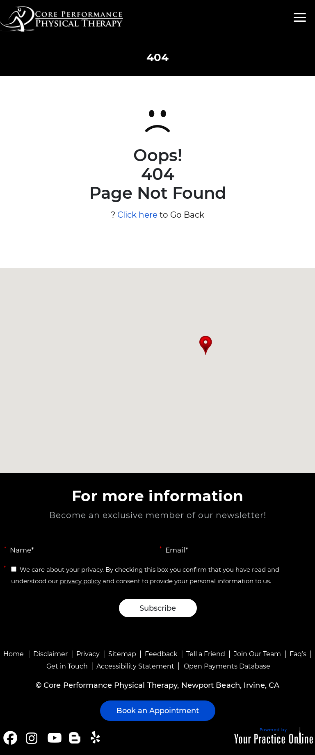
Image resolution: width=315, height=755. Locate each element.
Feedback (161, 654)
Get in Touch (67, 666)
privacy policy (80, 581)
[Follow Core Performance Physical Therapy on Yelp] (97, 738)
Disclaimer (50, 654)
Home (13, 654)
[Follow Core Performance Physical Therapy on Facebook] (10, 738)
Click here (137, 215)
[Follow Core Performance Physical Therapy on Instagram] (31, 738)
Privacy (88, 654)
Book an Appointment (157, 710)
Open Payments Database (227, 666)
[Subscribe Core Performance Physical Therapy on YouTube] (54, 738)
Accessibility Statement (135, 666)
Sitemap (122, 654)
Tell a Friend (205, 654)
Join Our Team (257, 654)
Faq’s (298, 654)
